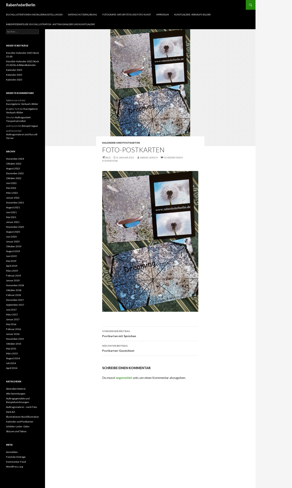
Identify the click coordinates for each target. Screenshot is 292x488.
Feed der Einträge (16, 456)
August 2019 (13, 251)
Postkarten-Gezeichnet (150, 347)
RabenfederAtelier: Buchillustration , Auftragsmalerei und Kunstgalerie (50, 24)
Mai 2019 (11, 260)
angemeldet (124, 377)
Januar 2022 (12, 197)
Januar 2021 (12, 222)
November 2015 (15, 338)
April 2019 (11, 265)
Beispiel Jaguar (30, 125)
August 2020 (13, 231)
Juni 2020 (11, 236)
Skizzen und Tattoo (16, 431)
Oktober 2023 (13, 163)
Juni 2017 (11, 309)
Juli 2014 (11, 363)
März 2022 (12, 192)
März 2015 (12, 353)
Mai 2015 (11, 348)
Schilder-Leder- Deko (17, 426)
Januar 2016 (12, 333)
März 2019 (12, 270)
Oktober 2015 (13, 343)
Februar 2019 (13, 275)
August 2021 (13, 207)
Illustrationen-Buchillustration (22, 416)
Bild (108, 157)
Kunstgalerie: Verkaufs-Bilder (192, 14)
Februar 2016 (13, 329)
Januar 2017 (12, 319)
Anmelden (12, 452)
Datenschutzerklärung (82, 14)
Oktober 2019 (13, 246)
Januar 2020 (12, 241)
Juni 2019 (11, 256)
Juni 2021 (11, 212)
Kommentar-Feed (16, 461)
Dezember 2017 (15, 299)
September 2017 (15, 304)
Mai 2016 (11, 324)
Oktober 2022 (13, 178)
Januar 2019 (12, 280)
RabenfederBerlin (20, 5)
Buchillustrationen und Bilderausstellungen (34, 14)
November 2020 (15, 226)
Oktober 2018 (13, 290)
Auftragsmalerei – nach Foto (21, 406)
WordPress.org (14, 466)
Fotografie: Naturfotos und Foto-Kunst (126, 14)
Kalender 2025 (14, 69)
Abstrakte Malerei (16, 388)
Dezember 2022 (15, 173)
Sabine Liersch (149, 157)
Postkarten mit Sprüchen (150, 333)
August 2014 (13, 358)
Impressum (162, 14)
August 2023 (13, 168)
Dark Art (10, 411)
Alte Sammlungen (15, 393)
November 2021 (15, 202)
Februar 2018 (13, 295)
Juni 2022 (11, 183)
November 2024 (15, 158)
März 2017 (12, 314)
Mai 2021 (11, 217)
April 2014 (11, 368)
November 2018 (15, 285)
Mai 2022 (11, 187)
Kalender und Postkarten (121, 142)
